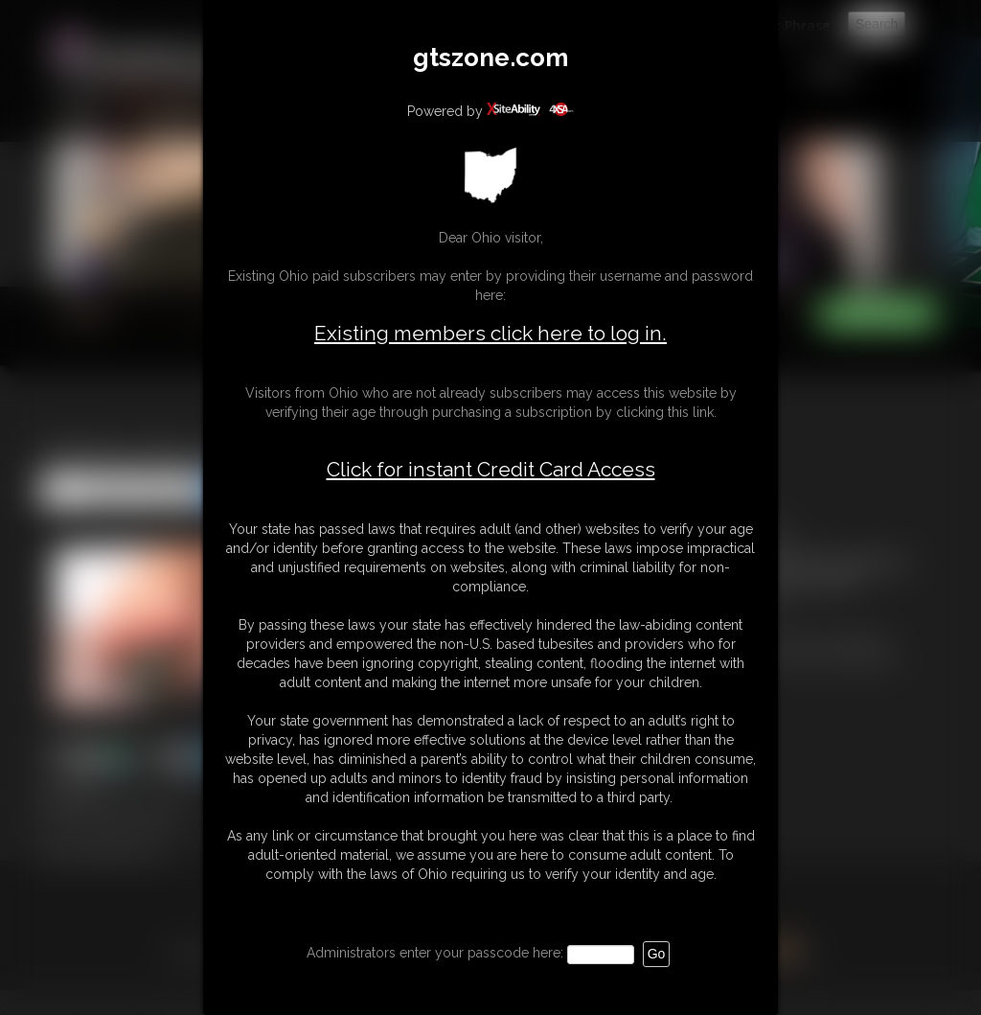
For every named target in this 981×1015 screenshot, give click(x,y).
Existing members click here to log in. (490, 333)
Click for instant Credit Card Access (491, 469)
